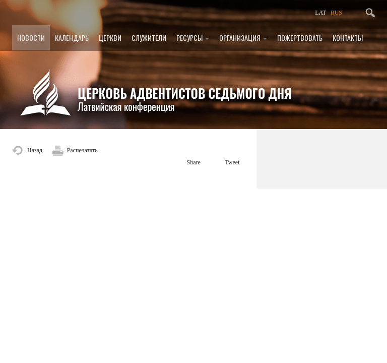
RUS (336, 12)
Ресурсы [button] (192, 37)
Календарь (72, 37)
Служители (149, 37)
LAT (320, 12)
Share (194, 162)
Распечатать (82, 150)
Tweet (232, 162)
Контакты (348, 37)
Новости (31, 37)
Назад (34, 150)
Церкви (110, 37)
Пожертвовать (299, 37)
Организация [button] (243, 37)
